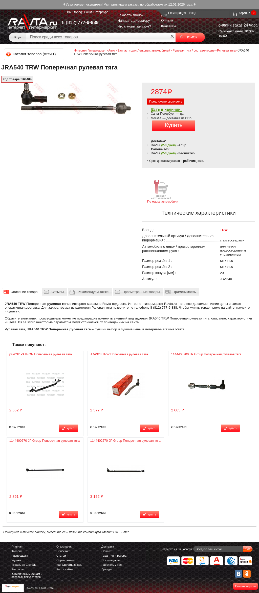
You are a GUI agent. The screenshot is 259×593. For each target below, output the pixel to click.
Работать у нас (111, 564)
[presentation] (24, 291)
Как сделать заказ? (69, 564)
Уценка (16, 560)
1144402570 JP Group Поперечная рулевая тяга (125, 440)
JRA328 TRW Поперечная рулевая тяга (119, 354)
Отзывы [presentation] (58, 292)
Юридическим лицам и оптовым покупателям (26, 575)
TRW (224, 230)
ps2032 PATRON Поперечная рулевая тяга (40, 354)
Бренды (106, 569)
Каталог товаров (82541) (31, 54)
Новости (62, 551)
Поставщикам (110, 560)
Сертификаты (65, 560)
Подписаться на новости (176, 549)
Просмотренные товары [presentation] (141, 292)
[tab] (21, 292)
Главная (17, 546)
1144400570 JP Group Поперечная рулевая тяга (44, 440)
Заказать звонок (130, 15)
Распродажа (19, 555)
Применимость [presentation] (184, 292)
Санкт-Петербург (96, 12)
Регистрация (177, 13)
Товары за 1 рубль (23, 564)
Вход (192, 13)
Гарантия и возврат (114, 555)
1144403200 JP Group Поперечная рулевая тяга (206, 354)
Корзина (240, 13)
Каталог (16, 551)
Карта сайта (64, 569)
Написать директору (133, 20)
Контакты (168, 26)
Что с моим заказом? (134, 26)
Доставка (107, 546)
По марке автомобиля (162, 191)
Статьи (61, 555)
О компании (64, 546)
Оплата (167, 20)
